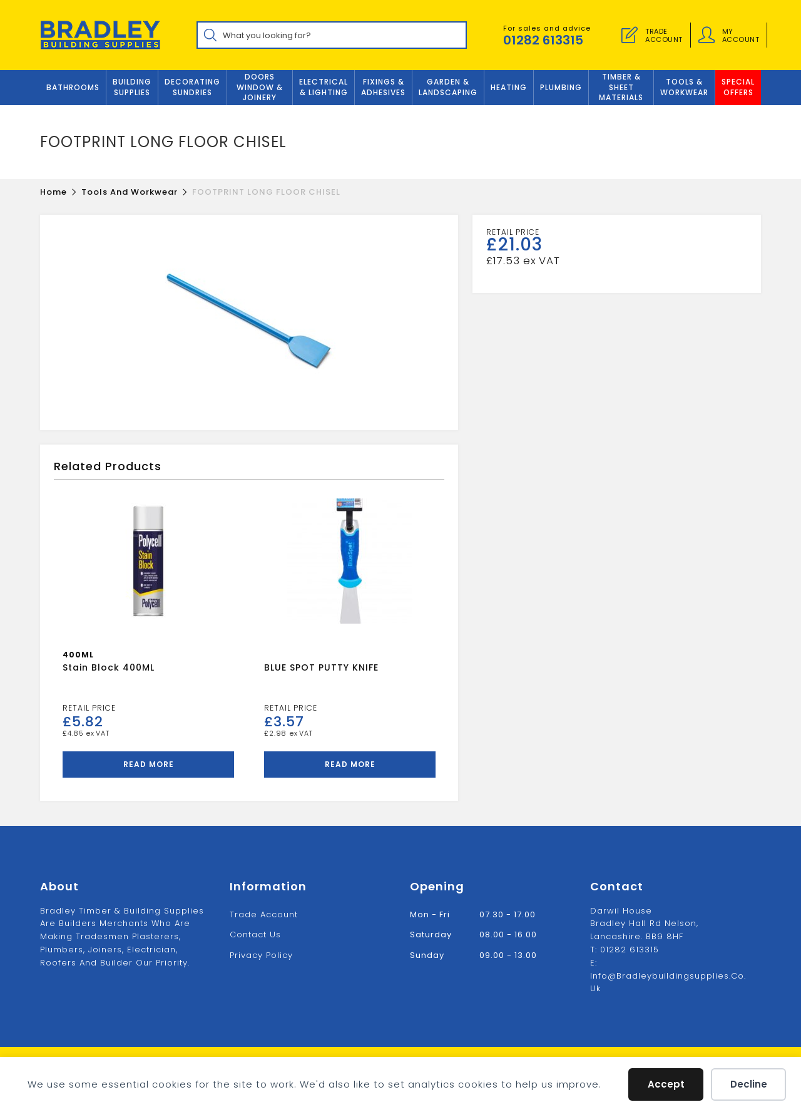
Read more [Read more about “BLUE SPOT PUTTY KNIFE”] (350, 764)
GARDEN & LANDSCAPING (448, 87)
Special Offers (738, 87)
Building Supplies (132, 87)
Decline (748, 1084)
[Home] (53, 192)
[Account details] (706, 35)
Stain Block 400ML (109, 667)
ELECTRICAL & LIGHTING (323, 87)
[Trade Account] (629, 35)
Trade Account (264, 914)
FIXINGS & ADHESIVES (383, 87)
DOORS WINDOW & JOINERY (260, 87)
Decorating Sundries (192, 87)
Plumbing (561, 87)
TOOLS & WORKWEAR (684, 87)
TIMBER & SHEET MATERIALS (621, 87)
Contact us (255, 934)
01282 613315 (543, 40)
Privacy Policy (261, 955)
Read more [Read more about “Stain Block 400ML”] (148, 764)
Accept (666, 1084)
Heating (509, 87)
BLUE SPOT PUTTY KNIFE (321, 667)
